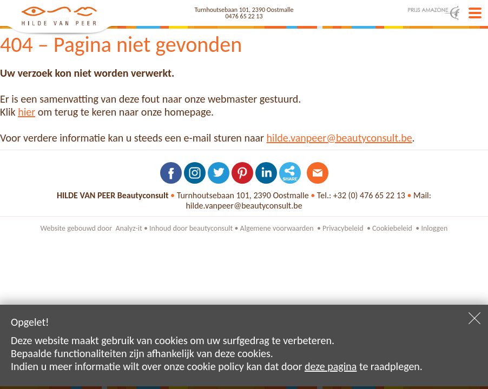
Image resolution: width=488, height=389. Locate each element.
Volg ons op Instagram (195, 173)
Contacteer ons (317, 173)
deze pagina (331, 366)
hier (26, 111)
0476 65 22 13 (244, 16)
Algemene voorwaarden (277, 228)
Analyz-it (128, 228)
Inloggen (434, 228)
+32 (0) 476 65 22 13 (369, 195)
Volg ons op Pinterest (242, 173)
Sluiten (474, 318)
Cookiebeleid (392, 228)
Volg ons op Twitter (218, 173)
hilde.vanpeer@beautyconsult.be (339, 137)
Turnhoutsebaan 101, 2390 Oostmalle (244, 9)
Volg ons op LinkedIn (266, 173)
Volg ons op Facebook (171, 173)
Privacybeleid (342, 228)
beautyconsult (211, 228)
